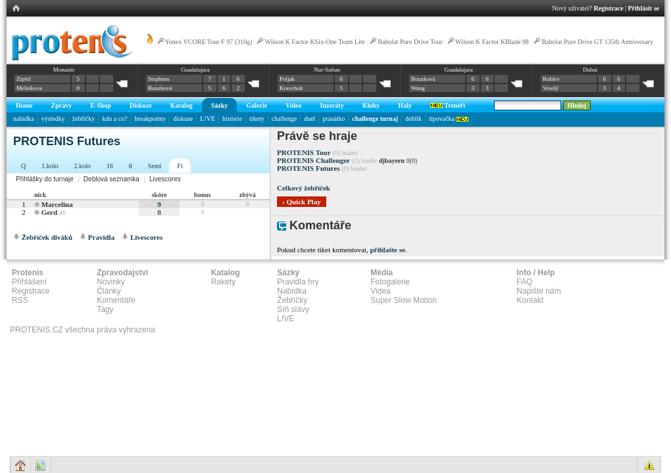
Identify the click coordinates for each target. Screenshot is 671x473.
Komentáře (116, 300)
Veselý (551, 88)
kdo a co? (114, 118)
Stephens (159, 79)
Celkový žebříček (303, 188)
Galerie (256, 105)
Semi (155, 165)
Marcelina (57, 204)
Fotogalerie (390, 281)
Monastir (64, 69)
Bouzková (160, 88)
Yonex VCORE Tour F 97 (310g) (209, 41)
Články (109, 291)
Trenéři (447, 105)
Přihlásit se (644, 8)
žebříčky (83, 118)
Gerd (49, 212)
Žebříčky (292, 300)
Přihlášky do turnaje (45, 179)
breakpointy (150, 118)
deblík (413, 118)
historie (232, 118)
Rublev (551, 79)
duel (309, 118)
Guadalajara (195, 69)
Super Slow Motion (403, 300)
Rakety (223, 281)
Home (24, 105)
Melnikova (29, 88)
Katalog (181, 105)
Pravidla (101, 237)
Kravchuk (291, 88)
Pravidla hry (297, 281)
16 (110, 165)
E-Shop (100, 105)
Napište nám (538, 291)
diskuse (183, 118)
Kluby (371, 105)
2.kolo (82, 165)
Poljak (287, 79)
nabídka (23, 118)
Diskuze (141, 105)
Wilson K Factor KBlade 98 (492, 41)
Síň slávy (293, 309)
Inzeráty (332, 105)
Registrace (609, 8)
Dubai (590, 69)
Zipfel (23, 79)
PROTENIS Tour (304, 152)
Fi (179, 165)
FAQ (524, 281)
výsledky (53, 118)
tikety (256, 118)
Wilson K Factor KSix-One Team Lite (315, 41)
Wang (418, 88)
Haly (405, 105)
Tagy (105, 309)
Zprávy (61, 105)
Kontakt (529, 300)
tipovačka (448, 118)
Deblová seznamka (111, 179)
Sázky (219, 105)
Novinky (111, 281)
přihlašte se (387, 250)
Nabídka (292, 291)
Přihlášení (29, 281)
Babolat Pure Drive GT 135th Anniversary (597, 41)
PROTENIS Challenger (313, 160)
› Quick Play (301, 202)
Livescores (165, 179)
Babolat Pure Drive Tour (410, 41)
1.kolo (49, 165)
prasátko (333, 118)
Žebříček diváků (47, 237)
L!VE (207, 118)
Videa (380, 291)
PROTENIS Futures (308, 168)
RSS (20, 300)
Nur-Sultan (327, 69)
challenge (284, 118)
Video (294, 105)
